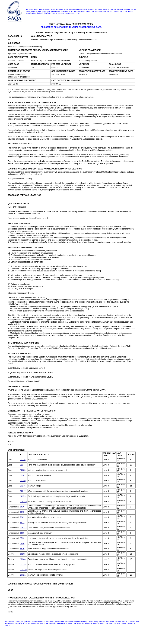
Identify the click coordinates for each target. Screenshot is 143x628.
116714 (23, 528)
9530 (22, 533)
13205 (22, 554)
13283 (22, 470)
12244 (22, 465)
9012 (22, 522)
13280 (22, 480)
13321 (22, 575)
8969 (22, 517)
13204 (22, 559)
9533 (22, 538)
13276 (22, 486)
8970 (22, 549)
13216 (22, 460)
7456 (22, 543)
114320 (23, 570)
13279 (22, 564)
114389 (23, 501)
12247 (22, 491)
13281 (22, 475)
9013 (22, 512)
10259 (22, 496)
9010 (22, 507)
